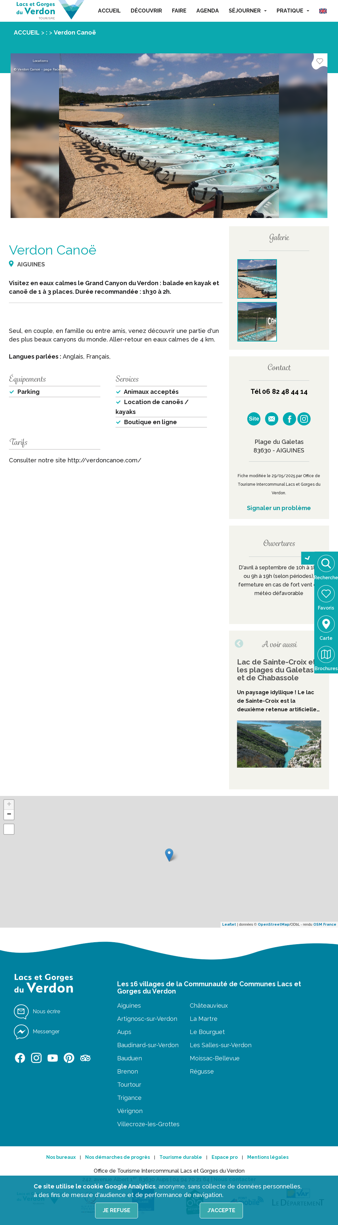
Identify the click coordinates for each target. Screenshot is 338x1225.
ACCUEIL (109, 11)
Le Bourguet (207, 1031)
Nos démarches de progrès (117, 1157)
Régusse (202, 1071)
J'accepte (221, 1210)
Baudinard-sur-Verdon (148, 1045)
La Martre (204, 1018)
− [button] (9, 815)
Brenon (127, 1071)
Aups (124, 1031)
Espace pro (225, 1157)
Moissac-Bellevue (215, 1058)
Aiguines (129, 1005)
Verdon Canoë (75, 32)
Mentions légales (267, 1157)
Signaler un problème (279, 507)
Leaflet (229, 924)
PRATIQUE (293, 11)
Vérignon (130, 1110)
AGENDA (207, 11)
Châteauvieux (209, 1005)
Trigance (129, 1097)
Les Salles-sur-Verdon (221, 1045)
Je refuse (116, 1210)
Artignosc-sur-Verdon (147, 1018)
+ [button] (9, 805)
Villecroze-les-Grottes (148, 1124)
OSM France (324, 924)
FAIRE (179, 11)
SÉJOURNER (248, 11)
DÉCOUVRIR (146, 11)
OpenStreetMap (273, 924)
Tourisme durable (180, 1157)
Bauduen (129, 1058)
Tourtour (129, 1084)
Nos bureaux (61, 1157)
